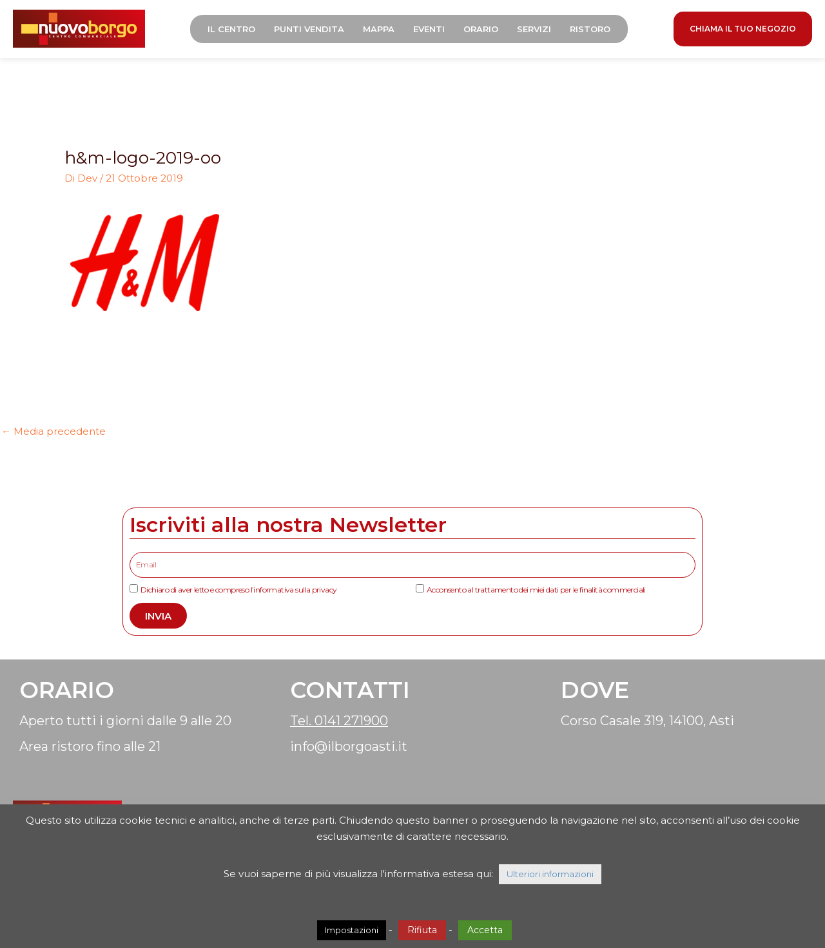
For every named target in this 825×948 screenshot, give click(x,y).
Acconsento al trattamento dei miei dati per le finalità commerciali (536, 589)
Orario (480, 29)
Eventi (429, 29)
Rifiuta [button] (422, 930)
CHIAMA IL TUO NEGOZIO (743, 28)
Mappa (378, 29)
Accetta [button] (485, 930)
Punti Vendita (309, 29)
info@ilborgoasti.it (348, 746)
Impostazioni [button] (351, 930)
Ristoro (590, 29)
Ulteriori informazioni (550, 874)
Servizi (534, 29)
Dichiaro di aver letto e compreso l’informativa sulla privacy (238, 589)
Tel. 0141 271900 (339, 720)
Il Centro (231, 29)
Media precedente (53, 431)
